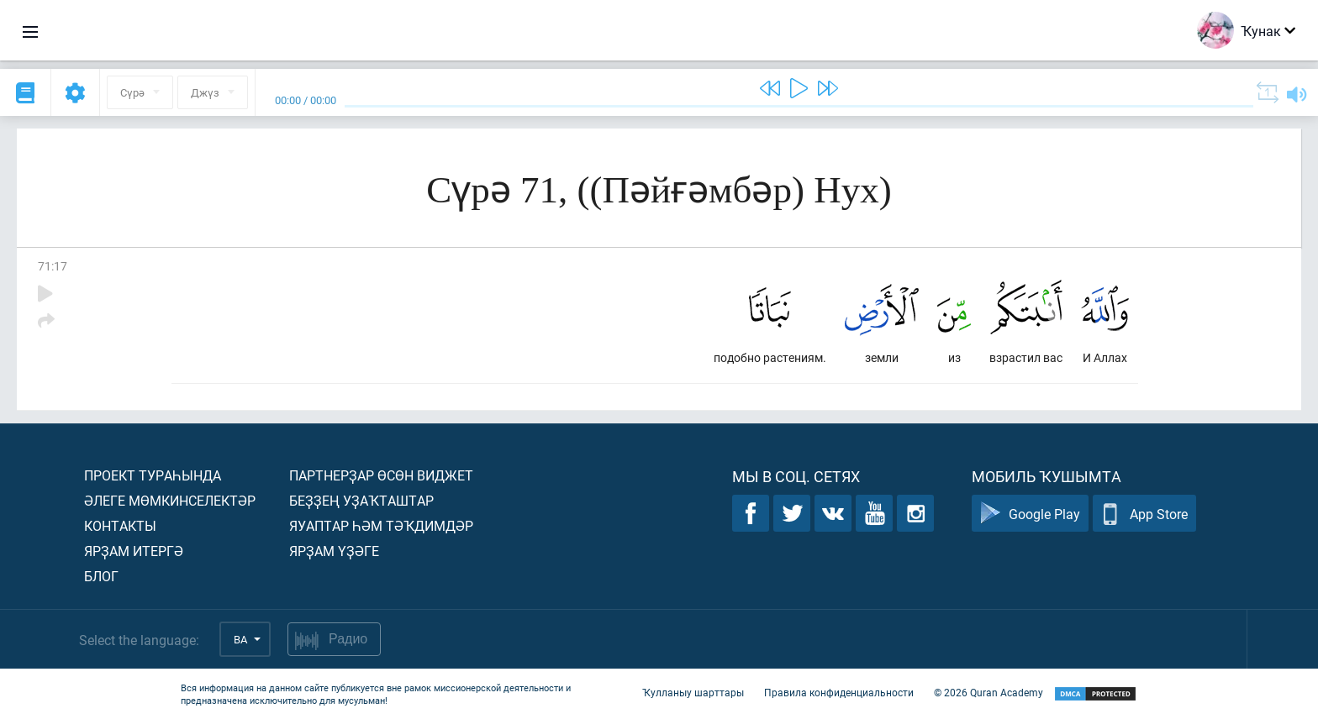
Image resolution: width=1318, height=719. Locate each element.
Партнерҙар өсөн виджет (381, 475)
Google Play (1030, 514)
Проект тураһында (152, 475)
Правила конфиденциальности (839, 692)
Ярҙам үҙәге (334, 550)
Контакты (120, 525)
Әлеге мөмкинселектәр (170, 500)
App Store (1144, 514)
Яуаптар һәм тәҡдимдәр (381, 525)
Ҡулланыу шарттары (693, 692)
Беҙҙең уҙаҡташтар (361, 500)
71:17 (52, 266)
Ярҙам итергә (133, 550)
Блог (101, 576)
